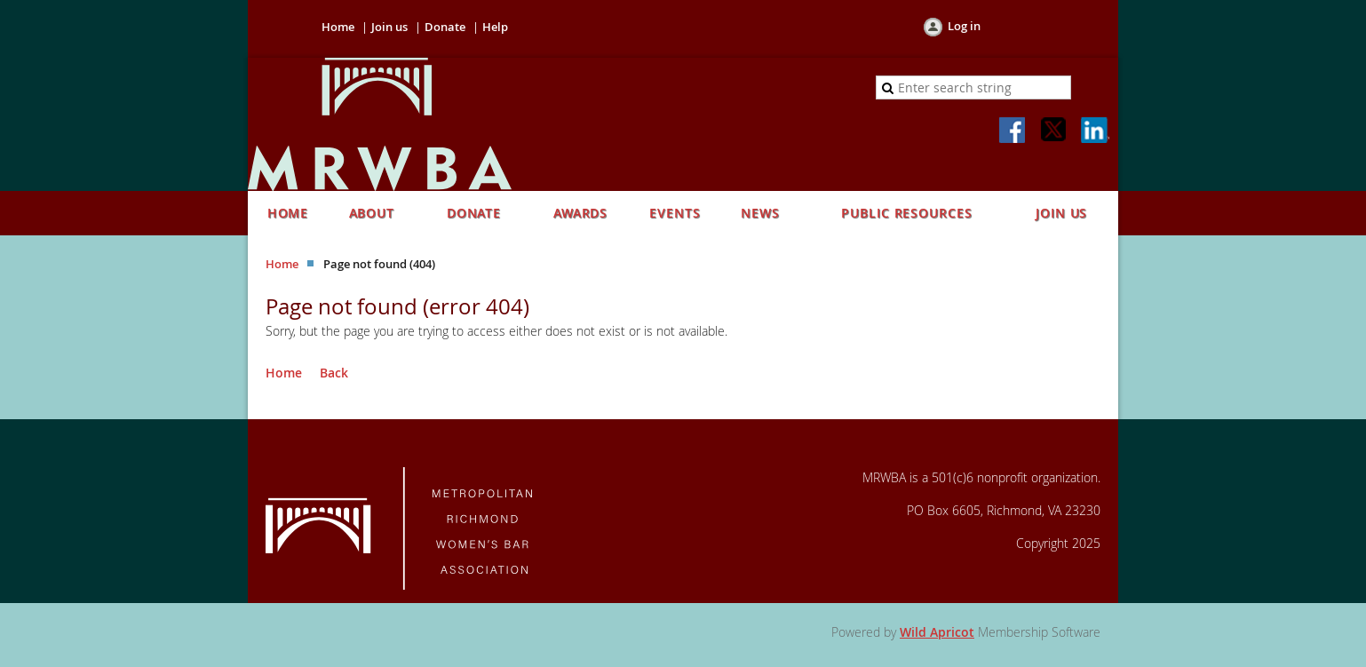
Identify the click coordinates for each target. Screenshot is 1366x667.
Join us (389, 27)
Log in (964, 26)
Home (338, 27)
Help (495, 27)
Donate (445, 27)
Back (334, 372)
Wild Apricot (937, 631)
